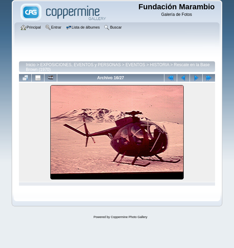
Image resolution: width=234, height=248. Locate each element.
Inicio (30, 64)
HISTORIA (159, 64)
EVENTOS (135, 64)
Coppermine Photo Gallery (129, 217)
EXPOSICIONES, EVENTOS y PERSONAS (80, 64)
